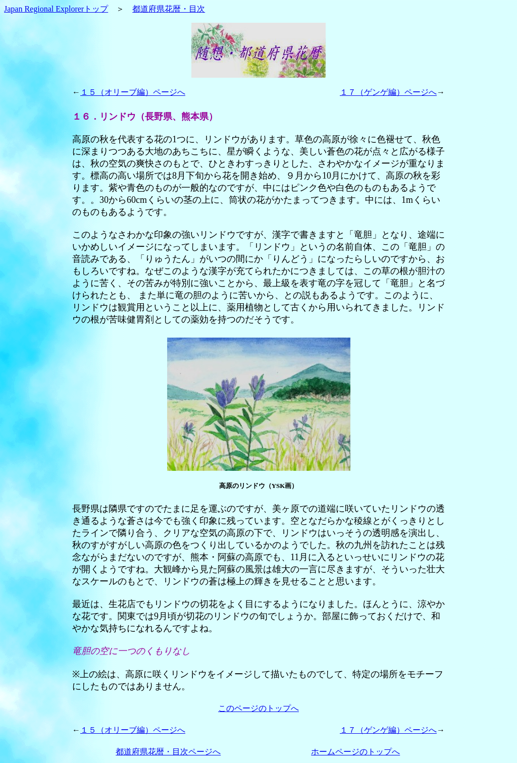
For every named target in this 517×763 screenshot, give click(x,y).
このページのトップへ (258, 708)
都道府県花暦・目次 (168, 9)
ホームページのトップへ (355, 751)
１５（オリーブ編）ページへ (132, 92)
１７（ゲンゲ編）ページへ (388, 92)
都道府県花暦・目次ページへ (168, 751)
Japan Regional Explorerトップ (56, 9)
